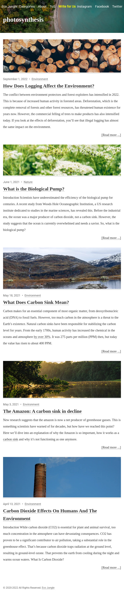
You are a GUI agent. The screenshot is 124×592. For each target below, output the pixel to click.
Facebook (102, 6)
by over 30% (42, 337)
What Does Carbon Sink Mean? (36, 302)
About (42, 6)
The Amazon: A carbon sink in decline (42, 411)
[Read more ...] (111, 135)
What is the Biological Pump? (33, 188)
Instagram (84, 6)
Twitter (117, 6)
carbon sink (10, 439)
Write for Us (67, 6)
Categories (27, 6)
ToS (52, 6)
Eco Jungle (9, 6)
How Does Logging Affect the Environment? (48, 85)
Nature (28, 182)
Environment (40, 79)
